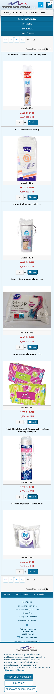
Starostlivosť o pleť (35, 12)
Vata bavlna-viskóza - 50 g (27, 129)
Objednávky (39, 594)
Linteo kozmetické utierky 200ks (27, 354)
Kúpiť (32, 122)
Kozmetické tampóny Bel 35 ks (27, 204)
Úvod (6, 12)
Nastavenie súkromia (14, 670)
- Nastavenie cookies (27, 620)
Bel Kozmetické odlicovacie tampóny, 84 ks (27, 54)
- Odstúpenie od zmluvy (27, 616)
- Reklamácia (27, 613)
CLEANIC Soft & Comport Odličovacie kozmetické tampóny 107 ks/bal (27, 430)
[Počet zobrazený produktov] (48, 49)
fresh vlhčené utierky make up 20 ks (27, 279)
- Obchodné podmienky (27, 606)
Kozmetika (17, 12)
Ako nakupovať (22, 594)
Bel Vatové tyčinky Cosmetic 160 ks (27, 503)
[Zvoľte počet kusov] (20, 122)
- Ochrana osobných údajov (27, 609)
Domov (7, 594)
